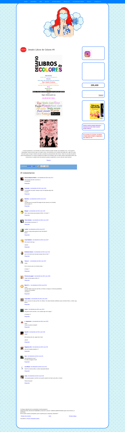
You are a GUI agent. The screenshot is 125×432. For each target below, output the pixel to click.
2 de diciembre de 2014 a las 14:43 (38, 366)
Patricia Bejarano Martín (30, 177)
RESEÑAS (33, 1)
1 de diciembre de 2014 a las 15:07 (40, 239)
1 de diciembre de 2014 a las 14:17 (45, 177)
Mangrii (26, 211)
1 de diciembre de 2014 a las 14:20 (38, 188)
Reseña (49, 160)
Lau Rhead (27, 366)
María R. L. (27, 285)
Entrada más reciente (26, 416)
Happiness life (28, 347)
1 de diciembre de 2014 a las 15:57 (38, 261)
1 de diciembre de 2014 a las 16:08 (42, 276)
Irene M (26, 332)
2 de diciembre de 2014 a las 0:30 (40, 347)
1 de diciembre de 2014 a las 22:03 (40, 321)
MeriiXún (27, 199)
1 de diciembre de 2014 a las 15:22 (42, 252)
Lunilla (26, 229)
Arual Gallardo (28, 239)
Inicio (50, 416)
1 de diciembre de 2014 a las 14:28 (37, 211)
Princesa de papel (29, 276)
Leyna (26, 309)
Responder (27, 183)
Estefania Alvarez (29, 252)
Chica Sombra (28, 220)
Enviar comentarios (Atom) (33, 418)
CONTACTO (97, 1)
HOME (26, 1)
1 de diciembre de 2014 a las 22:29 (37, 332)
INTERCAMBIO (56, 1)
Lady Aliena (27, 298)
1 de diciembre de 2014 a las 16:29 (39, 298)
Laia (26, 356)
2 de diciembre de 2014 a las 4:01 (35, 356)
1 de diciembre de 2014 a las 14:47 (36, 229)
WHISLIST (67, 1)
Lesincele (27, 188)
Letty (26, 376)
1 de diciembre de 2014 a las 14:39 (40, 220)
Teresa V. (27, 261)
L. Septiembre (28, 321)
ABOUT (89, 1)
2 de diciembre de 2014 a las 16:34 (36, 376)
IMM (40, 1)
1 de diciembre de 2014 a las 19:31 (36, 309)
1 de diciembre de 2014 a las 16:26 (38, 285)
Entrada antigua (72, 416)
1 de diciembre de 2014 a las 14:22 (38, 199)
